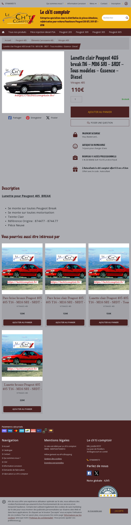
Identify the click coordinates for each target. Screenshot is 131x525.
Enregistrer (33, 118)
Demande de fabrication (13, 470)
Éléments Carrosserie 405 (42, 40)
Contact (104, 3)
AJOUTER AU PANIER (100, 112)
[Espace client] (126, 3)
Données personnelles (54, 462)
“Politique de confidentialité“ (41, 518)
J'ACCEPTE (119, 511)
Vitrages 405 (63, 40)
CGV (4, 462)
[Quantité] (76, 99)
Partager (14, 118)
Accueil (8, 40)
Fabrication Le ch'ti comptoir (15, 474)
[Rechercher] (127, 18)
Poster (52, 118)
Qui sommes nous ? (11, 458)
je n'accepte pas (95, 511)
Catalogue (7, 450)
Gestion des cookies (53, 458)
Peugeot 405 (21, 40)
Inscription (116, 3)
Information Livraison (12, 466)
